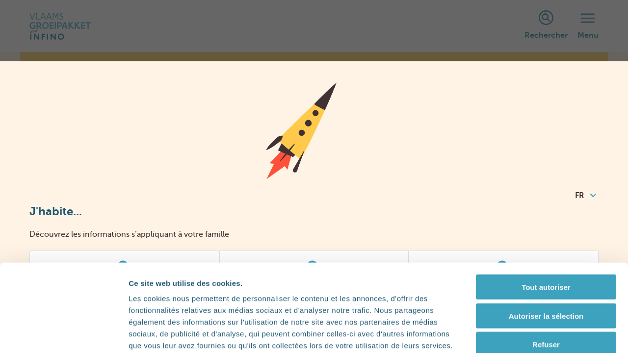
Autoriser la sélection (546, 261)
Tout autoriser (546, 232)
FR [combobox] (585, 195)
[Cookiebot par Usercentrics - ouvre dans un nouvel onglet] (63, 334)
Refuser (546, 290)
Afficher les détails (540, 333)
